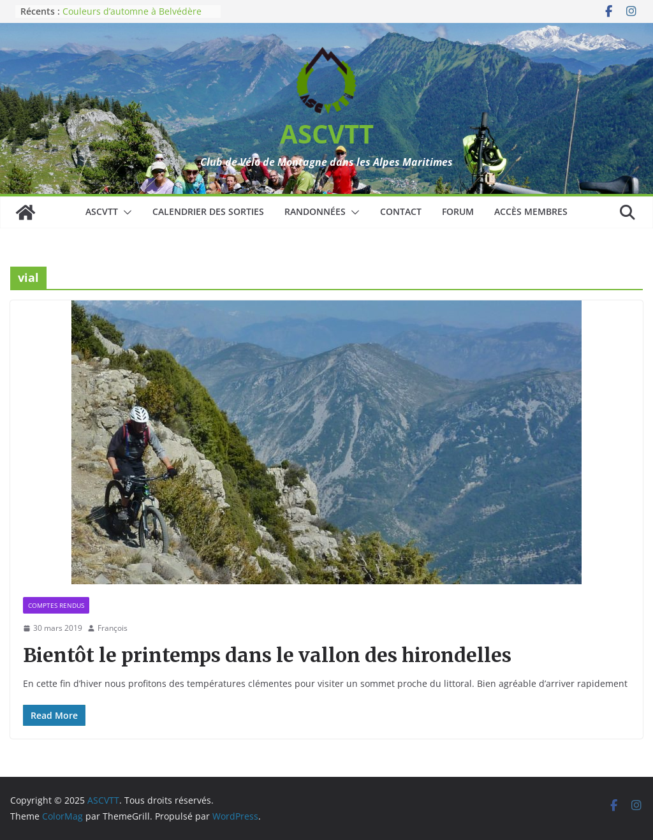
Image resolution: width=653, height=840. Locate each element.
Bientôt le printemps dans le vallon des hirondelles (267, 655)
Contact (401, 211)
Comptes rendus (56, 605)
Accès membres (531, 211)
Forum (458, 211)
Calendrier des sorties (208, 211)
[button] (125, 212)
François (113, 628)
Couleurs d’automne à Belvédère (132, 11)
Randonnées (315, 211)
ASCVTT (327, 133)
